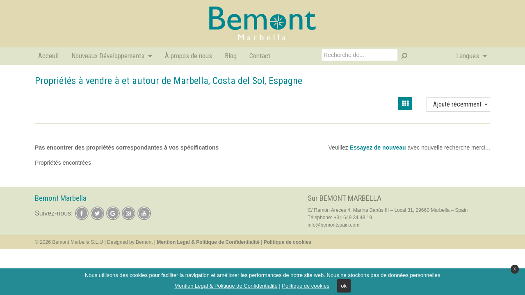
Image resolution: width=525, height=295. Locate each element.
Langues (468, 56)
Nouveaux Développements (108, 56)
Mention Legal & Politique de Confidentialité (226, 286)
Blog (231, 56)
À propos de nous (188, 56)
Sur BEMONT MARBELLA (344, 198)
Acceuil (48, 56)
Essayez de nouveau (378, 147)
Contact (259, 56)
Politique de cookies (305, 286)
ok (344, 286)
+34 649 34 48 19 (352, 217)
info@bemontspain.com (333, 225)
